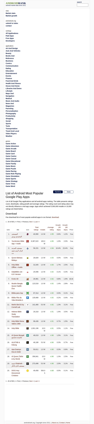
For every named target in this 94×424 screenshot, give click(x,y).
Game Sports (11, 179)
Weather (9, 136)
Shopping (9, 118)
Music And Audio (12, 101)
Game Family (11, 164)
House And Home (13, 86)
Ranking (58, 192)
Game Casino (11, 156)
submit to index (12, 23)
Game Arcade (11, 149)
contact (9, 26)
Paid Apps (10, 36)
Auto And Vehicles (13, 51)
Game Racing (11, 171)
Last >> (37, 222)
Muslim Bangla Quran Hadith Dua (17, 286)
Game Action (11, 144)
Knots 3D (15, 279)
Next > (31, 222)
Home (68, 423)
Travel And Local (12, 131)
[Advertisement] (55, 3)
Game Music (11, 166)
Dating (8, 68)
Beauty (8, 53)
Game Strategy (12, 181)
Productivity (10, 116)
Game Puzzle (11, 169)
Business (9, 61)
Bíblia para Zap (17, 293)
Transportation (11, 129)
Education (10, 71)
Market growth (11, 16)
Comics (9, 63)
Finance (9, 78)
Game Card (10, 154)
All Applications (12, 33)
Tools (8, 126)
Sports (8, 124)
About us (55, 423)
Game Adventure (12, 146)
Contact (62, 423)
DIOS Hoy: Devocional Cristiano (16, 373)
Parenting (9, 108)
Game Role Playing (13, 174)
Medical (9, 98)
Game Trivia (10, 184)
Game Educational (13, 161)
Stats (69, 192)
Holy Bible (15, 328)
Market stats (11, 13)
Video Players (11, 134)
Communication (12, 66)
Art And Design (12, 48)
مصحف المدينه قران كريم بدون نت (17, 250)
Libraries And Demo (14, 88)
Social (8, 121)
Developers (10, 41)
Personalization (12, 111)
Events (8, 76)
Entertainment (11, 73)
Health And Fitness (13, 83)
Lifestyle (9, 91)
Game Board (11, 151)
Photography (11, 113)
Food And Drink (12, 81)
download (55, 217)
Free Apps (10, 38)
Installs (42, 230)
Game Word (10, 186)
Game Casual (11, 159)
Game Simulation (12, 176)
